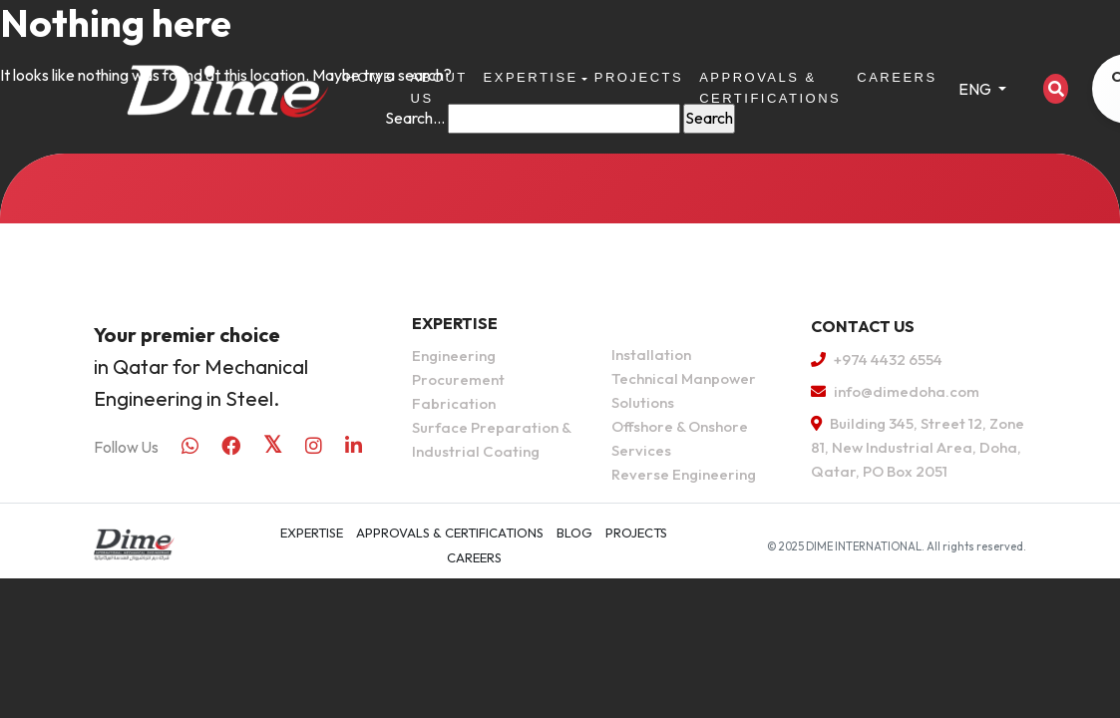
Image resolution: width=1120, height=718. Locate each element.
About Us (439, 88)
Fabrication (454, 403)
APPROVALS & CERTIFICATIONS (770, 88)
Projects (638, 77)
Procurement (458, 379)
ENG (976, 89)
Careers (896, 77)
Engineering (454, 355)
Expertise (531, 77)
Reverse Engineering (683, 474)
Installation (651, 354)
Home (370, 77)
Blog (574, 532)
